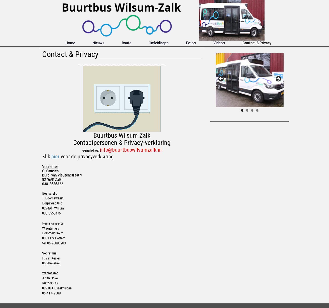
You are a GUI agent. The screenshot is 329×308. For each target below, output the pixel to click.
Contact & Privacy (257, 42)
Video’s (219, 42)
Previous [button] (221, 79)
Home (70, 42)
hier (55, 157)
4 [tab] (257, 110)
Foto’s (191, 42)
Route (126, 42)
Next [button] (278, 79)
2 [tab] (247, 110)
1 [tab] (242, 110)
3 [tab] (252, 110)
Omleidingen (159, 42)
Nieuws (98, 42)
